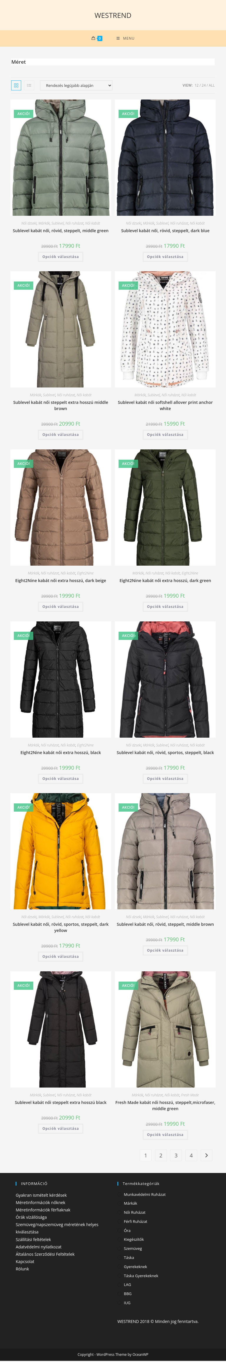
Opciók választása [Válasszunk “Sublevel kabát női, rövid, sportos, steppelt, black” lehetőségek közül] (165, 779)
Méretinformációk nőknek (40, 1203)
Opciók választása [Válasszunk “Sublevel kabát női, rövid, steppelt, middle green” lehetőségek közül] (60, 257)
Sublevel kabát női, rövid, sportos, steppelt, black (165, 753)
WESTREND (113, 15)
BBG (128, 1295)
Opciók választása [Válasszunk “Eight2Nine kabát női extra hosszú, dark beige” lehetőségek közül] (60, 608)
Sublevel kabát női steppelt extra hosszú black (61, 1103)
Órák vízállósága (31, 1218)
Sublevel (57, 224)
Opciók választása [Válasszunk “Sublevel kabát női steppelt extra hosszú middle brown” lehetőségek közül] (60, 436)
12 (197, 86)
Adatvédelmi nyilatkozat (39, 1248)
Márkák (44, 224)
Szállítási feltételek (33, 1240)
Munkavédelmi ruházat (145, 1195)
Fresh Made (190, 1096)
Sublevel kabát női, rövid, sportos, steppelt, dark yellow (61, 929)
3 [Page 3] (176, 1156)
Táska (129, 1259)
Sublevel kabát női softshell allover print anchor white (165, 407)
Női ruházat (75, 224)
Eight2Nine (85, 574)
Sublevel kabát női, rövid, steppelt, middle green (61, 232)
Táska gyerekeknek (141, 1277)
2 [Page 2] (160, 1156)
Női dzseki (29, 224)
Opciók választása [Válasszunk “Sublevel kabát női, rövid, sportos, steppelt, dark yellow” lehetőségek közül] (60, 957)
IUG (127, 1304)
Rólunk (22, 1270)
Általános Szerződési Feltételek (45, 1255)
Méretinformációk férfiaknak (43, 1211)
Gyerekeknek (135, 1267)
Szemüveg (133, 1250)
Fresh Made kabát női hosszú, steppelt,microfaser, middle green (165, 1106)
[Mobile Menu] (125, 39)
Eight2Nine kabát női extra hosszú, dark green (165, 581)
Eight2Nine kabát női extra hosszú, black (60, 753)
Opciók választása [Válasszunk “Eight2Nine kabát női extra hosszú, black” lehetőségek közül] (60, 779)
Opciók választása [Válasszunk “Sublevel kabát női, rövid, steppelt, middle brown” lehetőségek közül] (165, 951)
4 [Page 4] (191, 1156)
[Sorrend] (76, 87)
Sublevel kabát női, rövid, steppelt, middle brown (165, 925)
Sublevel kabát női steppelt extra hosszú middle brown (60, 407)
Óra (127, 1231)
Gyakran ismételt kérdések (41, 1196)
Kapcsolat (25, 1263)
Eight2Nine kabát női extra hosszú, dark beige (60, 582)
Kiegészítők (134, 1240)
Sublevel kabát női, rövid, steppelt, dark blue (165, 232)
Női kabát (92, 224)
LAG (127, 1286)
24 (204, 86)
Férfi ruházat (135, 1222)
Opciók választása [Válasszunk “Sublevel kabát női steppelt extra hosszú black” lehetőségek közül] (60, 1129)
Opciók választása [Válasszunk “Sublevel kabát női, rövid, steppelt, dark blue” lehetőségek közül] (165, 257)
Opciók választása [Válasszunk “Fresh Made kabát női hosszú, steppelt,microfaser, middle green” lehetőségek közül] (165, 1135)
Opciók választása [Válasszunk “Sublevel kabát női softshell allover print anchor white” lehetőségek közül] (165, 436)
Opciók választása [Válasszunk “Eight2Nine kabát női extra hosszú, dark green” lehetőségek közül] (165, 607)
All (212, 86)
